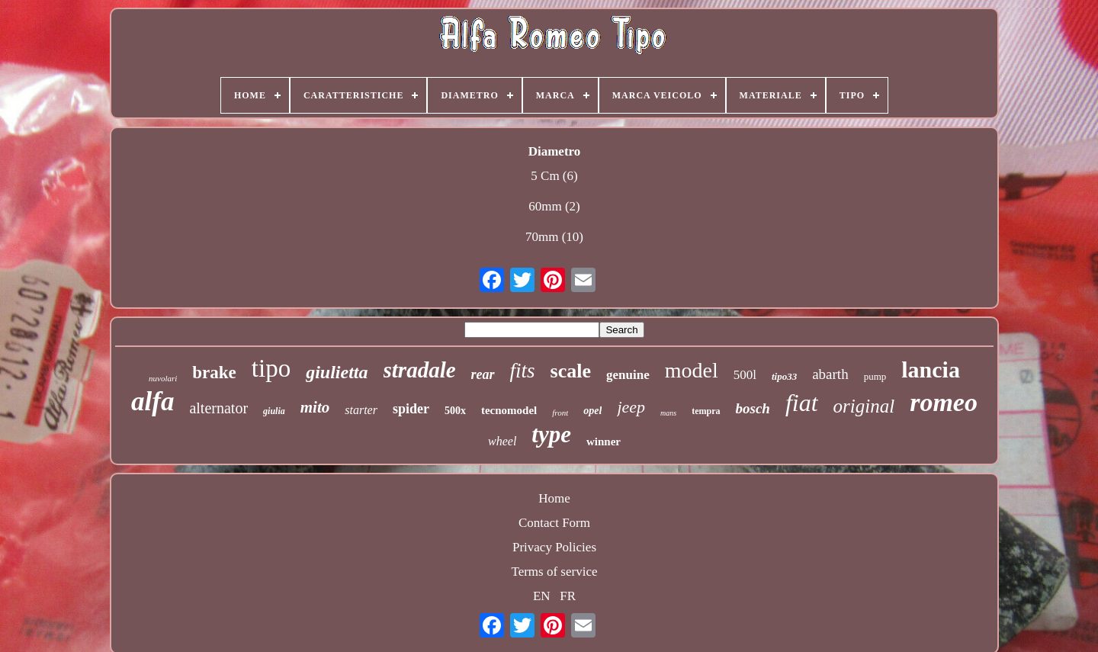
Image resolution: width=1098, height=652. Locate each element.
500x (455, 410)
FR (568, 596)
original (864, 406)
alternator (218, 408)
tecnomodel (509, 410)
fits (522, 370)
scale (571, 371)
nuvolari (163, 378)
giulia (274, 411)
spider (411, 408)
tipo (271, 368)
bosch (753, 408)
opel (592, 410)
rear (483, 374)
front (560, 412)
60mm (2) (554, 206)
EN (542, 596)
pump (875, 376)
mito (315, 407)
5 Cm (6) (554, 176)
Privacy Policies (554, 547)
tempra (706, 411)
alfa (152, 401)
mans (668, 413)
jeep (631, 406)
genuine (628, 375)
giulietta (337, 372)
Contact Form (554, 522)
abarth (830, 374)
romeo (944, 402)
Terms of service (554, 571)
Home (554, 498)
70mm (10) (554, 237)
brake (214, 372)
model (691, 370)
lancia (930, 369)
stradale (420, 370)
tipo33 (784, 376)
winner (603, 441)
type (551, 434)
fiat (801, 402)
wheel (502, 441)
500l (745, 375)
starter (361, 409)
